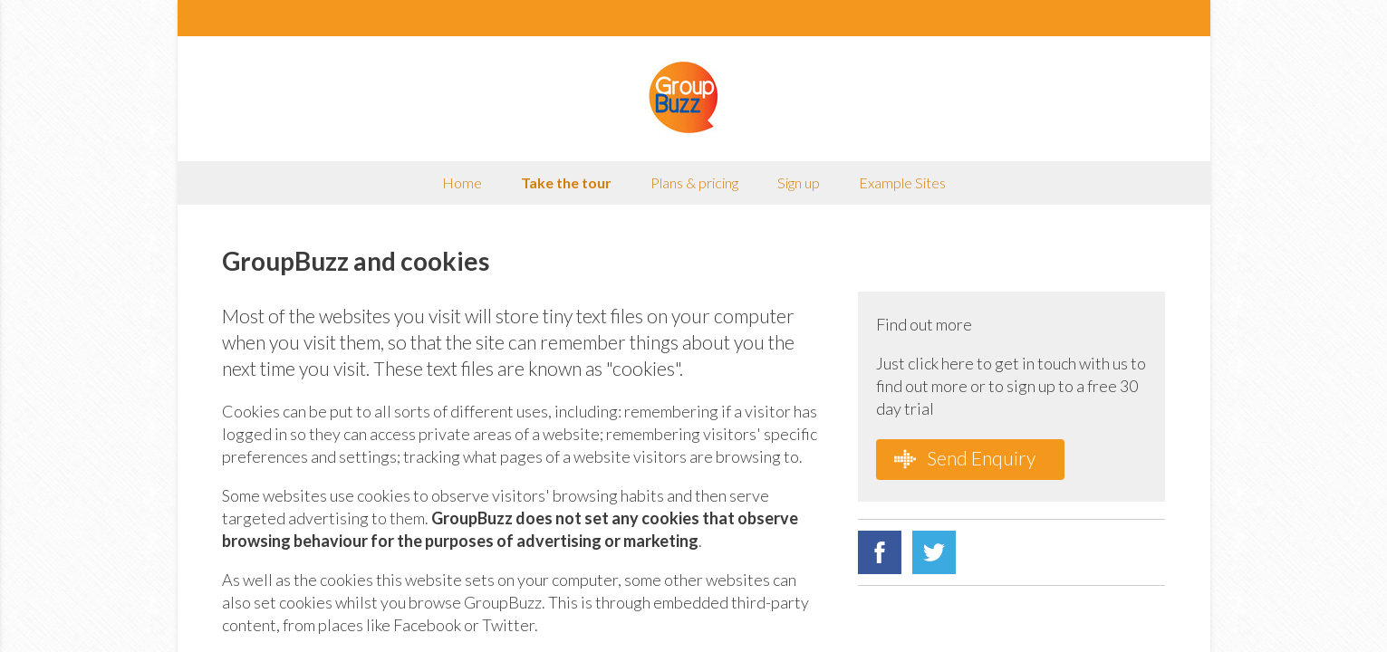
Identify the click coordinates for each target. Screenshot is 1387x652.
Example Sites (902, 182)
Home (462, 182)
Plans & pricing (694, 182)
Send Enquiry (964, 458)
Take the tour (566, 182)
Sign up (798, 182)
